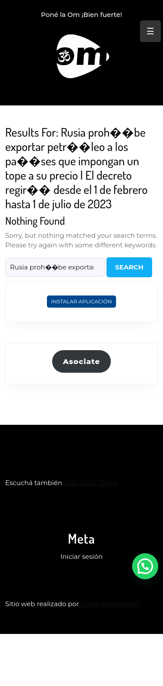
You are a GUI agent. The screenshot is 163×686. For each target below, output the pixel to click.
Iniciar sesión (81, 556)
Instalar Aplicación (81, 301)
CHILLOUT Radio (91, 483)
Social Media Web (110, 604)
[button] (145, 566)
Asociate (81, 361)
